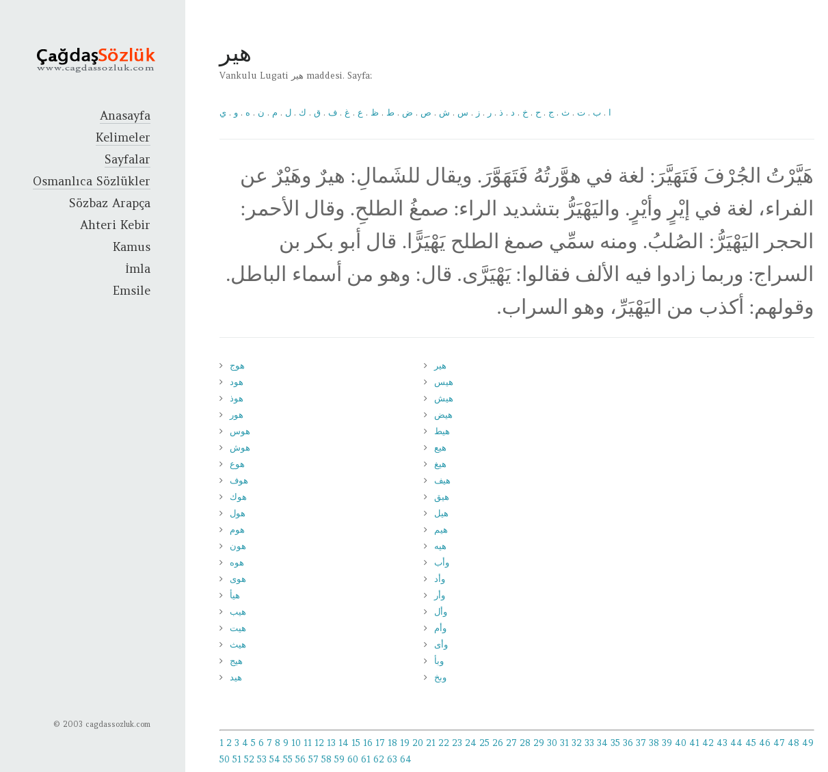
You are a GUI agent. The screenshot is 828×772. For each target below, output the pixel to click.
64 (406, 759)
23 (457, 743)
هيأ (235, 595)
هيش (443, 398)
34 (602, 743)
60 (352, 759)
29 (538, 743)
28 (525, 743)
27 (511, 743)
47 (779, 743)
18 (392, 743)
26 (497, 743)
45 (750, 743)
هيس (443, 382)
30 (552, 743)
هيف (442, 480)
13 (331, 743)
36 (628, 743)
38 (654, 743)
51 (236, 759)
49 (808, 743)
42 (708, 743)
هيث (238, 644)
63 (392, 759)
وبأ (439, 661)
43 (722, 743)
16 (368, 743)
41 (694, 743)
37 (641, 743)
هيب (238, 611)
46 (765, 743)
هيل (441, 513)
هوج (237, 365)
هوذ (236, 398)
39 (667, 743)
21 (431, 743)
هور (236, 415)
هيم (441, 529)
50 (224, 759)
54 (274, 759)
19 (405, 743)
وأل (440, 611)
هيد (236, 677)
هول (237, 513)
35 (615, 743)
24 (471, 743)
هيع (440, 447)
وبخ (440, 677)
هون (238, 546)
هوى (238, 579)
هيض (443, 415)
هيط (442, 431)
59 (339, 759)
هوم (237, 529)
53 (262, 759)
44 (736, 743)
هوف (239, 480)
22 (443, 743)
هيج (236, 661)
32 (577, 743)
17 (380, 743)
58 (326, 759)
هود (236, 382)
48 (793, 743)
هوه (237, 562)
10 (296, 743)
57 (313, 759)
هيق (441, 497)
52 (249, 759)
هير (440, 365)
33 (589, 743)
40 (680, 743)
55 (288, 759)
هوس (240, 431)
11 (308, 743)
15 (355, 743)
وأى (441, 644)
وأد (439, 579)
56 (300, 759)
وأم (440, 628)
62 (378, 759)
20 (417, 743)
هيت (238, 628)
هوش (240, 447)
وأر (439, 595)
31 (564, 743)
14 (343, 743)
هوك (238, 497)
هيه (440, 546)
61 (366, 759)
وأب (441, 562)
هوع (237, 464)
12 (319, 743)
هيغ (440, 464)
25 (484, 743)
